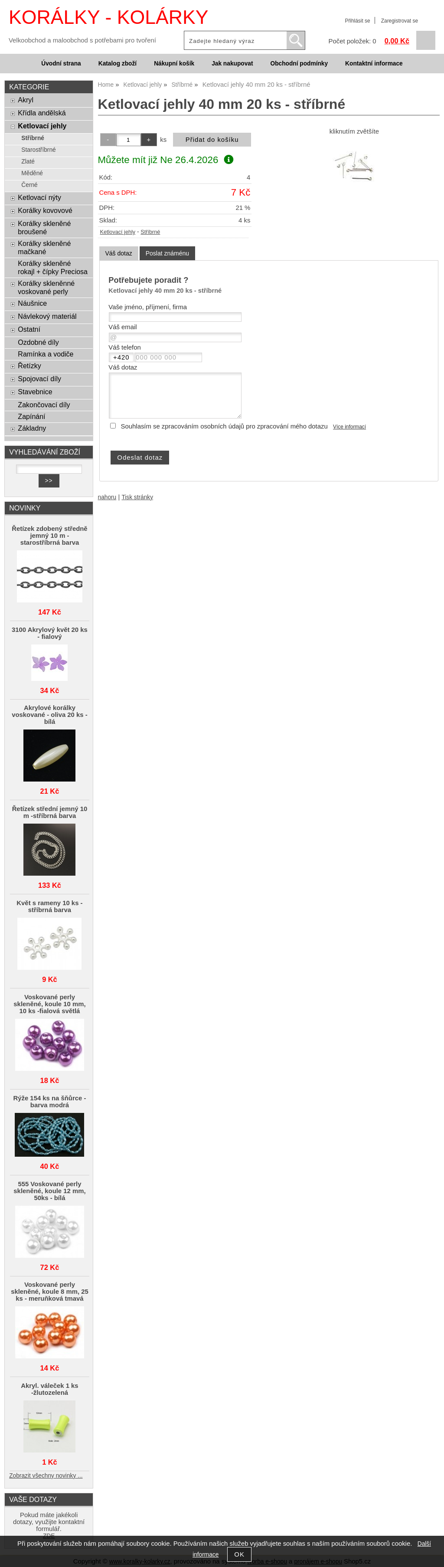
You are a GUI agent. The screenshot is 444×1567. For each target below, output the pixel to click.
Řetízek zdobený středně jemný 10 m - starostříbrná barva (49, 535)
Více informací (349, 427)
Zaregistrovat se (399, 21)
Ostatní (29, 329)
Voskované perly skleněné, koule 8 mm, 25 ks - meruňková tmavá (49, 1291)
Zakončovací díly (44, 405)
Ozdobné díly (38, 342)
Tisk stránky (137, 497)
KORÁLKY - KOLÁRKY (108, 17)
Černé (29, 185)
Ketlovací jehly (118, 232)
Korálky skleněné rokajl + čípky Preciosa (53, 267)
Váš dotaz (118, 253)
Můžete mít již (165, 159)
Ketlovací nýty (39, 197)
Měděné (32, 173)
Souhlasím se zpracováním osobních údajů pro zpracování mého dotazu (224, 426)
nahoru (107, 497)
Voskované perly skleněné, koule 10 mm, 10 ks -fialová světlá (49, 1004)
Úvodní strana (61, 63)
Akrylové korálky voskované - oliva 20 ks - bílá (49, 714)
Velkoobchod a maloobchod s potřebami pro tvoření (82, 40)
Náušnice (32, 303)
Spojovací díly (39, 379)
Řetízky (29, 366)
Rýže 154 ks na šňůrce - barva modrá (49, 1102)
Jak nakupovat (232, 63)
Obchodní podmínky (299, 63)
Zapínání (31, 416)
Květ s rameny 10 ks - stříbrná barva (49, 906)
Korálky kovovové (45, 210)
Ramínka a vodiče (45, 354)
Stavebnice (35, 392)
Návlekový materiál (47, 316)
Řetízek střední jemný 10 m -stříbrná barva (50, 812)
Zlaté (28, 161)
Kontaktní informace (374, 63)
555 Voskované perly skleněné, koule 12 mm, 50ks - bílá (49, 1191)
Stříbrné (150, 232)
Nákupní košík (174, 63)
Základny (32, 428)
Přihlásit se (357, 21)
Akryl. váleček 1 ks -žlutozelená (49, 1389)
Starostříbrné (38, 150)
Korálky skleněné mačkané (44, 247)
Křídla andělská (41, 113)
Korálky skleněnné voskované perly (46, 287)
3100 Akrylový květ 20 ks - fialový (50, 633)
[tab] (118, 253)
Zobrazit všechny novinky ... (45, 1475)
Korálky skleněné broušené (44, 227)
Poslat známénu (167, 253)
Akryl (25, 100)
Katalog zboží (117, 63)
